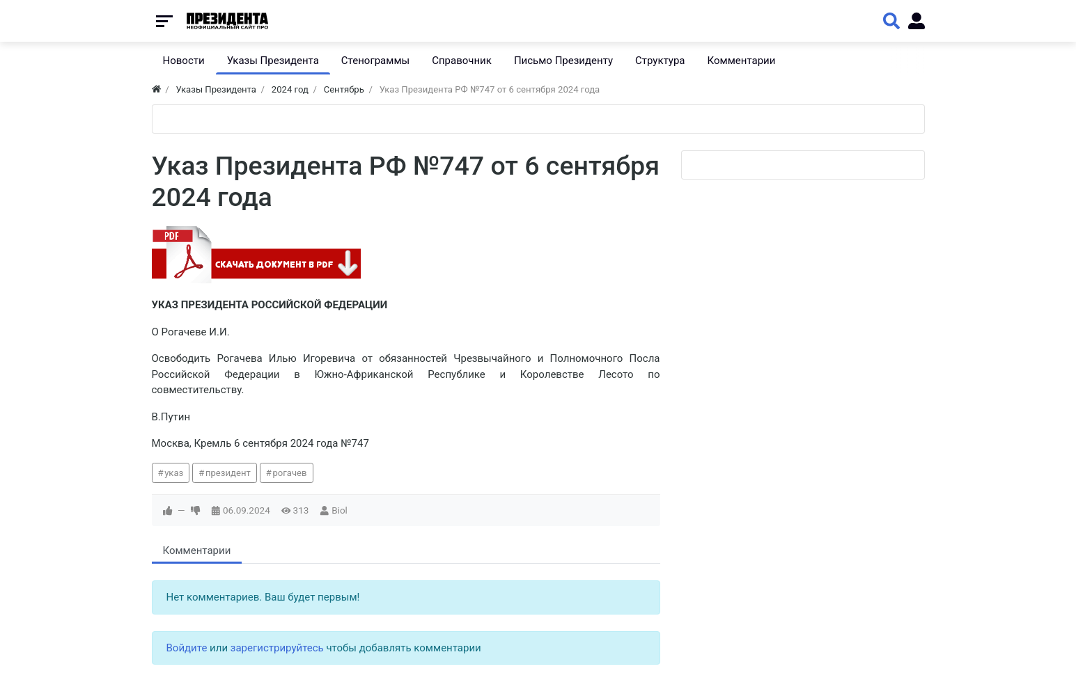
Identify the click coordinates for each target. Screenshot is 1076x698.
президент (228, 473)
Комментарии (197, 550)
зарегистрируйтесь (277, 648)
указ (173, 473)
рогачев (289, 473)
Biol (340, 510)
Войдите (187, 648)
